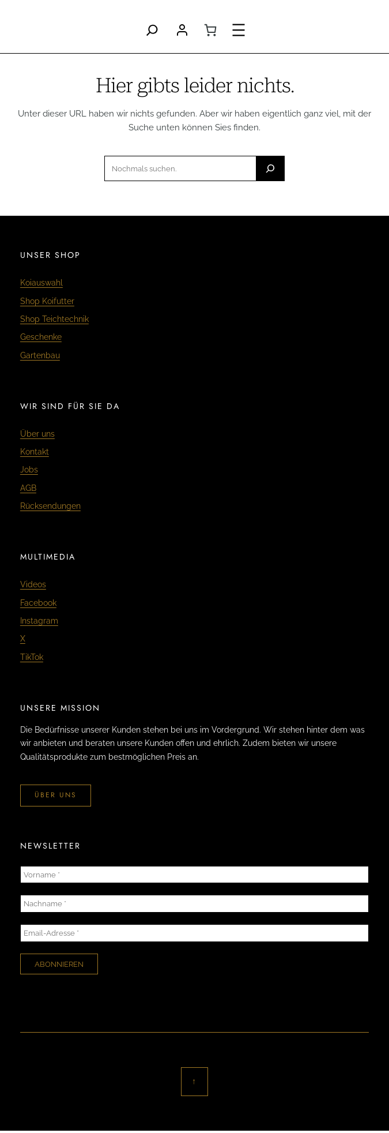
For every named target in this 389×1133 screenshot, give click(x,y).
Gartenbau (40, 355)
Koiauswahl (41, 282)
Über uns (37, 433)
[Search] (152, 30)
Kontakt (34, 451)
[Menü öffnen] (238, 30)
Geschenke (41, 337)
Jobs (29, 469)
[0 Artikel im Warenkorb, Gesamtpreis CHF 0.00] (210, 30)
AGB (28, 488)
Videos (33, 584)
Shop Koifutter (47, 301)
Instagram (39, 620)
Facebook (38, 602)
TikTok (31, 657)
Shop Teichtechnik (54, 319)
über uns (56, 795)
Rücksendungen (50, 506)
